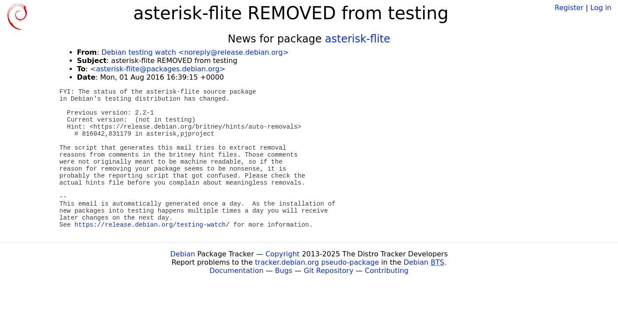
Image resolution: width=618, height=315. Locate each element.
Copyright (282, 254)
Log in (600, 8)
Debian (182, 254)
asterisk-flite (357, 39)
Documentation (236, 270)
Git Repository (328, 270)
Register (568, 8)
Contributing (387, 270)
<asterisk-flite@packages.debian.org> (158, 69)
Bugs (284, 270)
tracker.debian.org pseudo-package (317, 262)
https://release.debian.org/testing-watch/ (152, 224)
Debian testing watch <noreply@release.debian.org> (195, 52)
